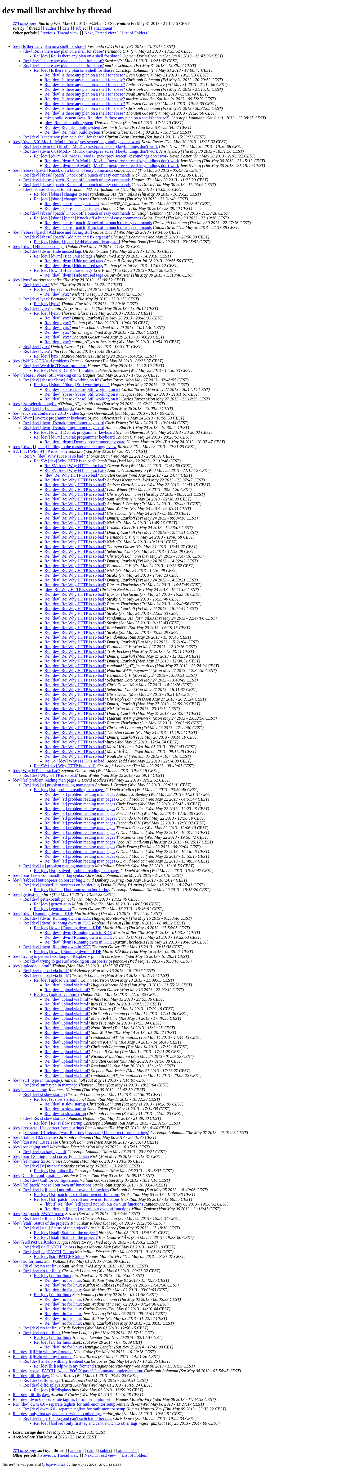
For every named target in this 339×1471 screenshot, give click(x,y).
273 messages (24, 23)
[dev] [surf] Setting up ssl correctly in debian (51, 1156)
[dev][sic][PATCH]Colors (34, 1242)
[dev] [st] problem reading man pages (44, 780)
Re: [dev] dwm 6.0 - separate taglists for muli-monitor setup (64, 1399)
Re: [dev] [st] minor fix (43, 1166)
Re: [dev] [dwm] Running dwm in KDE (57, 918)
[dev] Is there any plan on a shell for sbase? (49, 46)
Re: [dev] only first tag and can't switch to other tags (57, 1413)
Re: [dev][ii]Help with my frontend (43, 1352)
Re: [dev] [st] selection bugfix (48, 408)
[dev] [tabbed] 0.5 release (34, 1137)
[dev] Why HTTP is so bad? (36, 770)
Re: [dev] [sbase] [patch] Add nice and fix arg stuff (66, 237)
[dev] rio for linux (28, 1261)
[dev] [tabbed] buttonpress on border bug (47, 880)
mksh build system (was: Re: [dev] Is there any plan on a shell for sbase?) (107, 118)
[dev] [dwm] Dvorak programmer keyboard (50, 418)
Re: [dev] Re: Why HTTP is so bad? (75, 480)
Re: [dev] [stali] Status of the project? (55, 1228)
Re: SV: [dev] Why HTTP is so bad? (54, 456)
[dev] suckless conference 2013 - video (46, 413)
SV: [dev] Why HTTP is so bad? (40, 451)
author (51, 28)
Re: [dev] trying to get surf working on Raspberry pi (67, 961)
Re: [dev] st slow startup (44, 1094)
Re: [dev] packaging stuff (44, 1151)
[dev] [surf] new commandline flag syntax (48, 875)
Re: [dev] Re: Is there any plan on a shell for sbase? (77, 56)
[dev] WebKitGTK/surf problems (41, 361)
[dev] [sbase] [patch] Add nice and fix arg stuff (52, 232)
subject (81, 28)
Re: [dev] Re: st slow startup (58, 1123)
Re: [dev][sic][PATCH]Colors (48, 1247)
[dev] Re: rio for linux (42, 1266)
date (66, 28)
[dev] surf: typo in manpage (36, 1080)
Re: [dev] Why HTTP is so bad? (50, 775)
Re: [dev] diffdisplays (31, 1375)
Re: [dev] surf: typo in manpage (50, 1085)
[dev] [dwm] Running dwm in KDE (43, 913)
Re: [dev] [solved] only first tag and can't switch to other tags (86, 1423)
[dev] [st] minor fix (29, 1161)
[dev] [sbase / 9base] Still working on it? (47, 375)
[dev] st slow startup (30, 1090)
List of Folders (134, 33)
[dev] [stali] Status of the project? (41, 1223)
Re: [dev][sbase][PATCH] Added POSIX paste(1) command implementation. (78, 1371)
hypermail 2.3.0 (57, 1465)
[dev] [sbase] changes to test (47, 189)
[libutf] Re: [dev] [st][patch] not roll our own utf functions (93, 1204)
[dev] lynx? (22, 280)
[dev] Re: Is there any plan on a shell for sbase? (63, 51)
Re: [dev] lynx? (36, 284)
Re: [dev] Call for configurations (51, 1180)
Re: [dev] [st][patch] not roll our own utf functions (66, 1190)
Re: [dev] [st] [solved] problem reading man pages (76, 870)
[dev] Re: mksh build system (68, 122)
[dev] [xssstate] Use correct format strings (48, 1128)
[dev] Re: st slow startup (44, 1118)
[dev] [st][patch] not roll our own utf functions (52, 1185)
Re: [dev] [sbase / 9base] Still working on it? (61, 380)
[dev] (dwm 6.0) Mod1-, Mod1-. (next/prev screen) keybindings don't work (76, 141)
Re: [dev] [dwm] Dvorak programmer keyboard (63, 423)
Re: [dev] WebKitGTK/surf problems (55, 365)
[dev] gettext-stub (28, 894)
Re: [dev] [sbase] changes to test (61, 194)
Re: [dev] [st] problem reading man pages (58, 785)
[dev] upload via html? (32, 966)
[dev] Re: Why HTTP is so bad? (71, 475)
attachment (102, 28)
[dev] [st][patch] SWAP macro (38, 1213)
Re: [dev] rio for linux (42, 1271)
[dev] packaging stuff (31, 1147)
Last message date (28, 1432)
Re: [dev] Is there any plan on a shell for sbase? (63, 60)
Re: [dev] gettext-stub (41, 899)
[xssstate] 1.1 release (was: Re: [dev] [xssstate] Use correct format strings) (86, 1132)
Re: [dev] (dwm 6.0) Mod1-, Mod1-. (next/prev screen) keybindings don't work (90, 146)
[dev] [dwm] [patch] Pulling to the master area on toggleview (65, 446)
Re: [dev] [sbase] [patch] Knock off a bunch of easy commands (77, 175)
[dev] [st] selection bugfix (35, 403)
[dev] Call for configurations (37, 1175)
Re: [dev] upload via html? (46, 970)
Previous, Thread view (59, 33)
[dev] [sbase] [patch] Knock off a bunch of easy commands (63, 170)
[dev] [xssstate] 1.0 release (35, 1142)
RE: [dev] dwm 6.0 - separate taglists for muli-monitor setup (64, 1404)
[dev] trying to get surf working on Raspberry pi (53, 956)
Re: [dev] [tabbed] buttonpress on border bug (61, 885)
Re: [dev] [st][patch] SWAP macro (52, 1218)
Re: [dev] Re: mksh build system (72, 127)
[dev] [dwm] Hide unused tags (38, 246)
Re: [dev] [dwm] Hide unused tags (52, 251)
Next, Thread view (100, 33)
